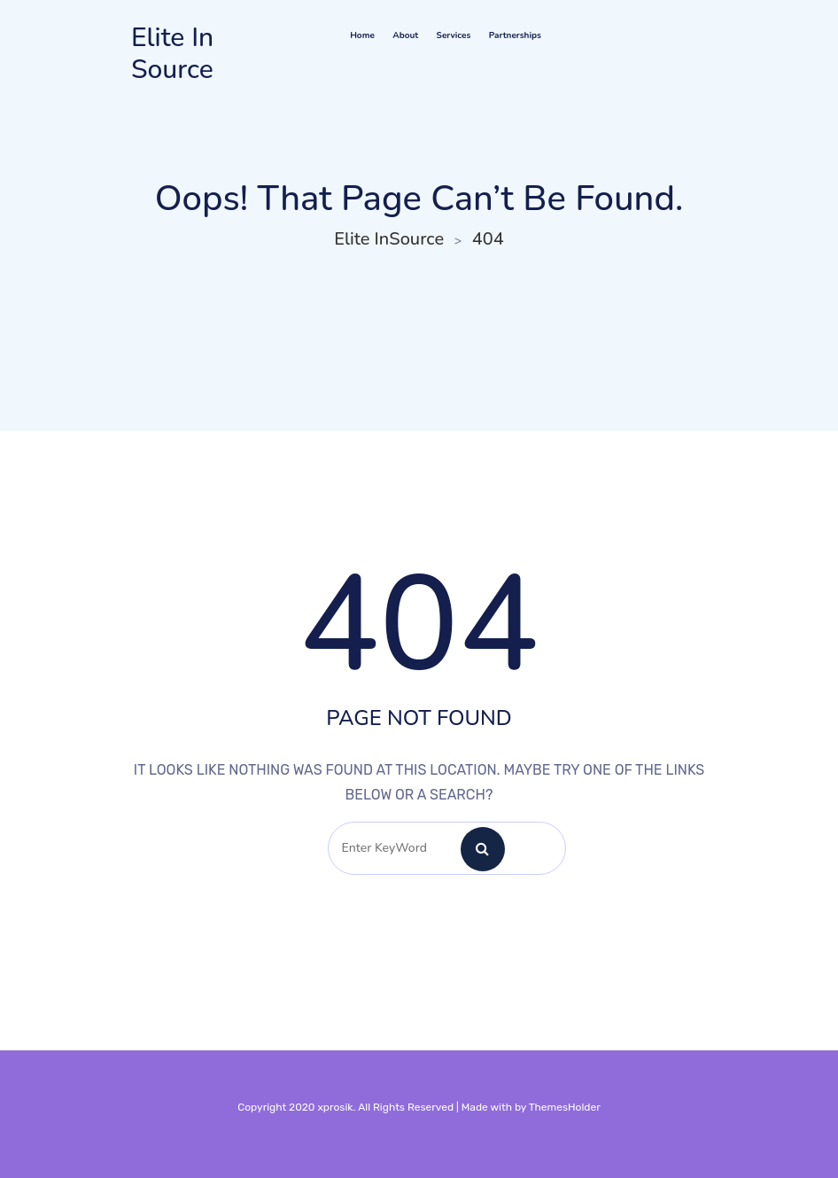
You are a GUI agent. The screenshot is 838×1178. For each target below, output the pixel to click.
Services (454, 35)
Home (362, 35)
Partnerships (515, 35)
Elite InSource (172, 54)
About (405, 35)
